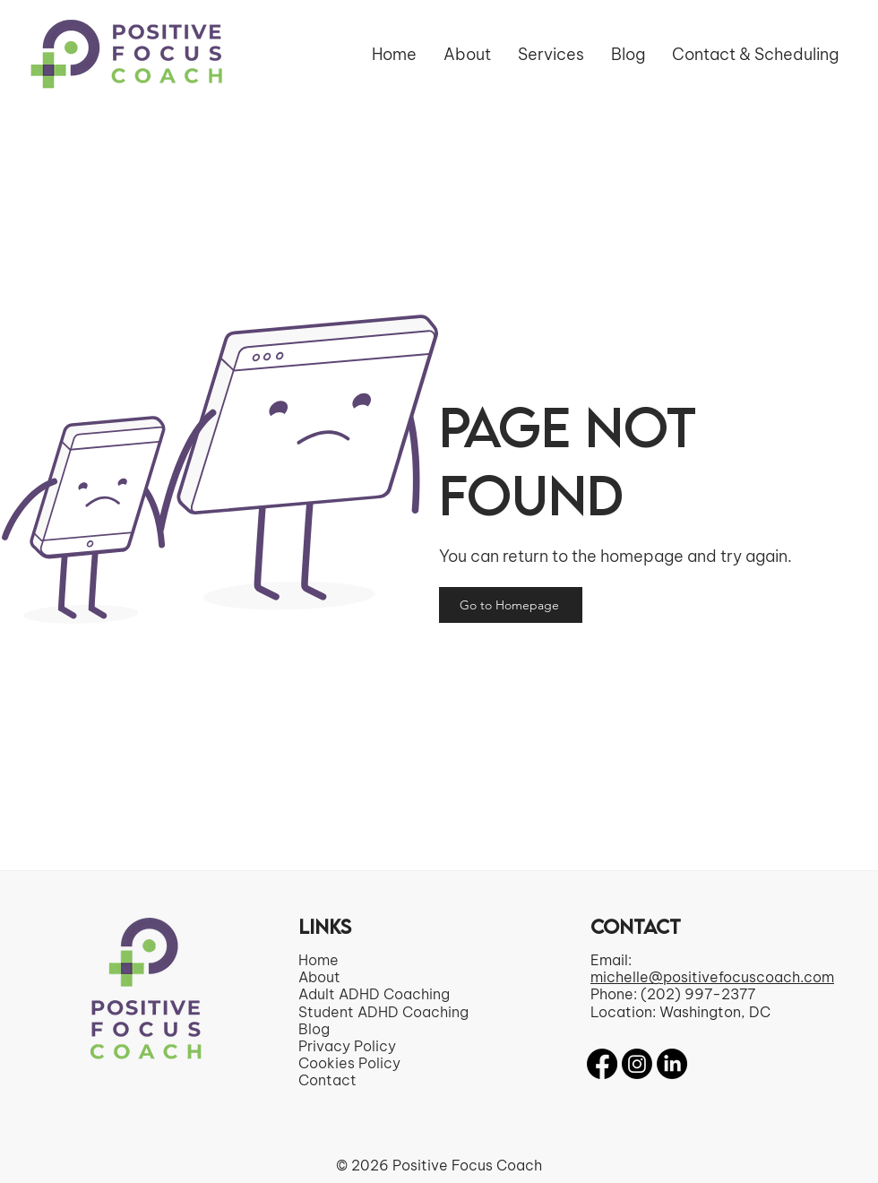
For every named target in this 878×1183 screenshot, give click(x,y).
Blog (314, 1029)
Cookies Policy (349, 1063)
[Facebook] (602, 1064)
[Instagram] (637, 1064)
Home (318, 960)
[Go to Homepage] (510, 605)
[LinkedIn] (672, 1064)
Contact (327, 1080)
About (319, 977)
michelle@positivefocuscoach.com (712, 977)
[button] (551, 54)
